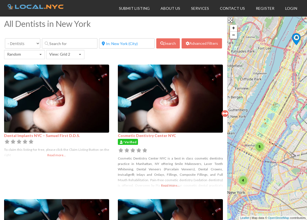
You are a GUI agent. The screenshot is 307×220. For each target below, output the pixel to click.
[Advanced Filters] (202, 43)
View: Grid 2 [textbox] (59, 54)
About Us (170, 8)
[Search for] (69, 43)
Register (265, 8)
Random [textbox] (14, 54)
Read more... (56, 155)
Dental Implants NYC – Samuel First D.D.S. (42, 135)
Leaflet (244, 217)
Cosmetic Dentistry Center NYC (147, 135)
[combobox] (24, 54)
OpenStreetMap (278, 217)
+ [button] (233, 28)
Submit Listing (134, 8)
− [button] (233, 35)
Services (200, 8)
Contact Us (232, 8)
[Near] (127, 43)
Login (291, 8)
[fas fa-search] (168, 43)
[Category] (22, 43)
